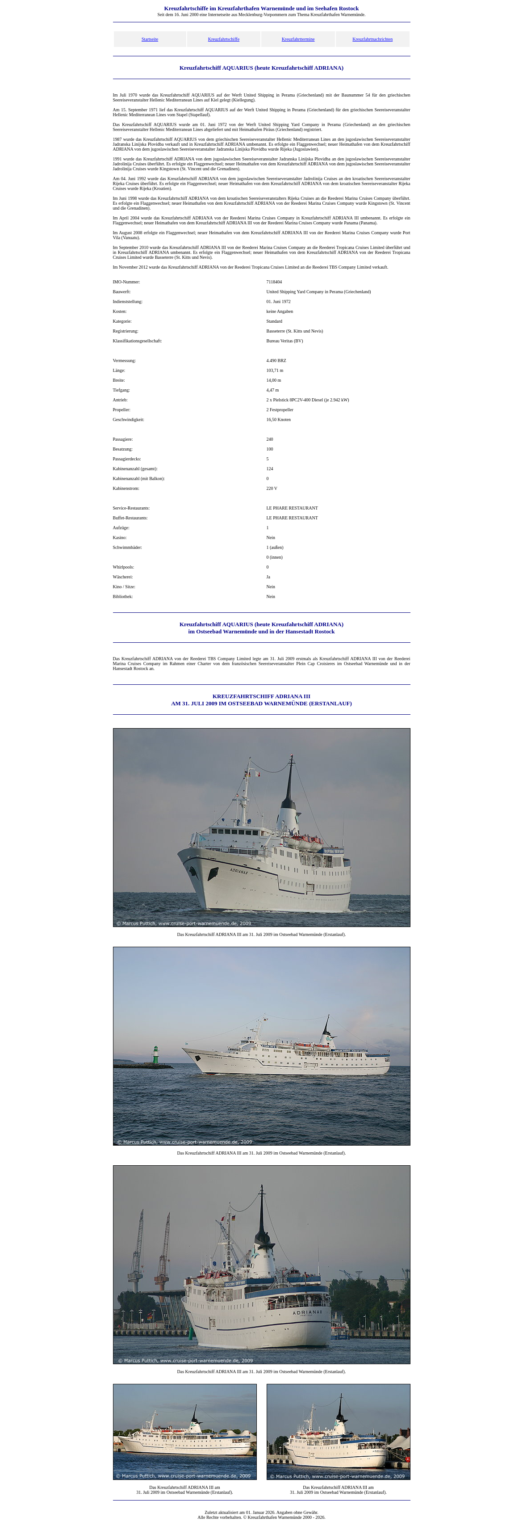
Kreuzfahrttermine (298, 39)
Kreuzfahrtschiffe (223, 39)
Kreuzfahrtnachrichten (372, 39)
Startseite (150, 39)
